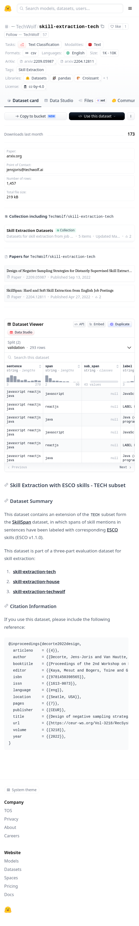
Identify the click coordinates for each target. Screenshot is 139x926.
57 (45, 34)
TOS (8, 810)
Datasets (13, 869)
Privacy (11, 819)
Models (11, 861)
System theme (22, 789)
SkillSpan (21, 522)
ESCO (112, 530)
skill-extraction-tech (69, 26)
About (10, 827)
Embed (96, 324)
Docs (9, 894)
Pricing (11, 886)
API (79, 324)
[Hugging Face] (8, 909)
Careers (11, 836)
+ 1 (105, 78)
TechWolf (26, 26)
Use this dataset (97, 116)
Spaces (11, 878)
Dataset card (23, 100)
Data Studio (58, 100)
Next (126, 467)
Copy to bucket (35, 116)
